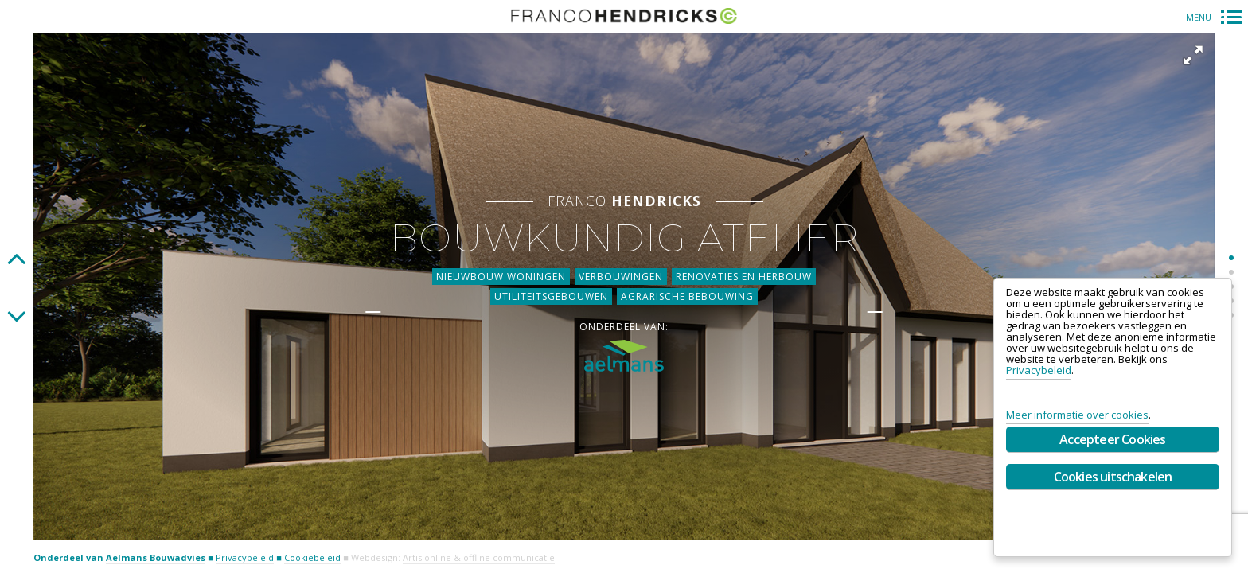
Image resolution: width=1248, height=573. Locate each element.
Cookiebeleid (312, 557)
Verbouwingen (621, 272)
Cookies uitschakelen (1113, 476)
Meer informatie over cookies (1077, 414)
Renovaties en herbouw (744, 272)
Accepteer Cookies (1112, 439)
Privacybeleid (245, 557)
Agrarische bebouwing (687, 292)
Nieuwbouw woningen (501, 272)
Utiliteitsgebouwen (551, 292)
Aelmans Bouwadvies (155, 557)
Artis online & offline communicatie (479, 557)
